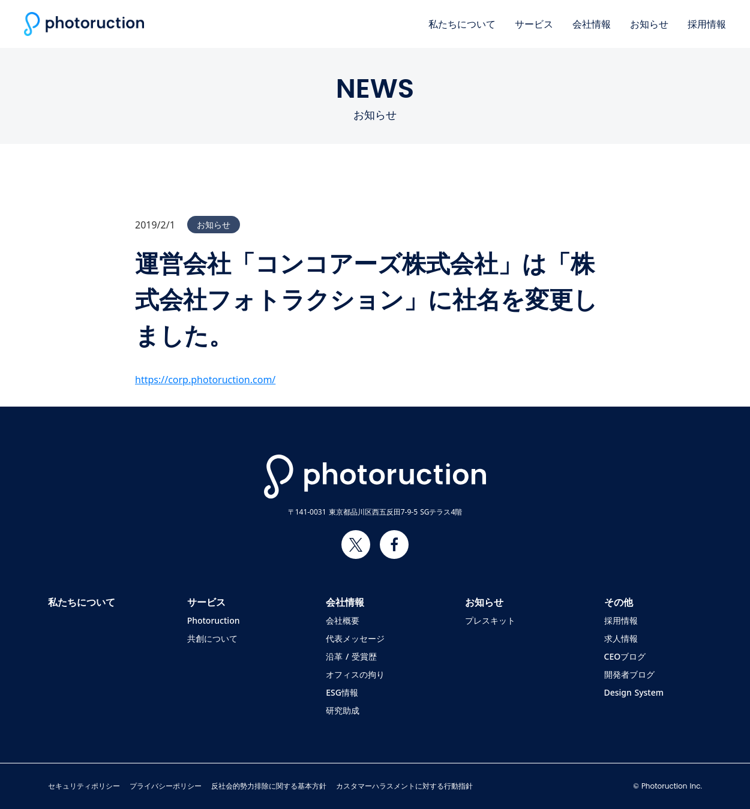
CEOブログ (625, 656)
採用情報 (707, 24)
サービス (534, 24)
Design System (634, 692)
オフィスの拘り (355, 674)
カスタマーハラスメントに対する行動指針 (404, 786)
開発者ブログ (629, 674)
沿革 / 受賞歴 (351, 656)
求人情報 (621, 638)
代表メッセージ (355, 638)
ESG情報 (342, 692)
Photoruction (213, 620)
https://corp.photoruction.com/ (205, 379)
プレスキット (490, 620)
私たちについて (462, 24)
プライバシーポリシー (166, 786)
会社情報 (591, 24)
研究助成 (342, 710)
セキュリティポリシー (84, 786)
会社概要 (342, 620)
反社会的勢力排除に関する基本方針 (268, 786)
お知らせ (649, 24)
